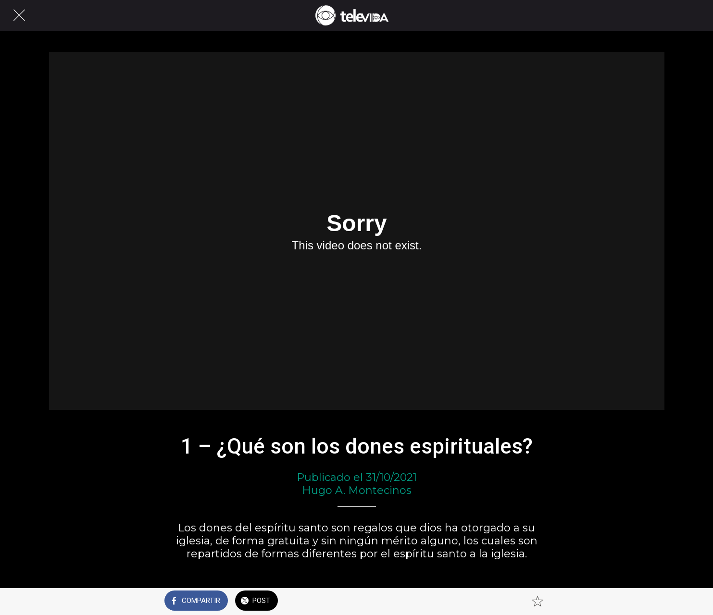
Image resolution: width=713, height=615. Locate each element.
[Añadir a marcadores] (537, 601)
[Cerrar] (19, 15)
